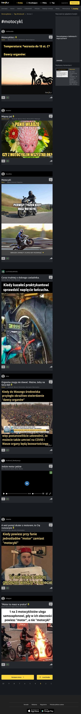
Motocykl (6, 180)
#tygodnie (19, 182)
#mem (12, 280)
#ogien (13, 606)
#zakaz (12, 469)
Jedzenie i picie (5, 118)
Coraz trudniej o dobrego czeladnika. (20, 277)
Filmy (45, 3)
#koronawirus (35, 387)
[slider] (16, 494)
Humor (12, 8)
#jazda (9, 182)
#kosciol (16, 387)
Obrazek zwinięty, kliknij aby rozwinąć (26, 252)
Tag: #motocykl (19, 14)
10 (3, 683)
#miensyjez (37, 118)
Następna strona (17, 677)
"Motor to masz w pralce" (15, 604)
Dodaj (20, 3)
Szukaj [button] (75, 9)
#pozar (3, 606)
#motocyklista (30, 118)
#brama (21, 469)
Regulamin (43, 704)
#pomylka (14, 530)
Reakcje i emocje (47, 8)
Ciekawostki (28, 8)
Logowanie (64, 3)
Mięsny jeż (7, 116)
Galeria (19, 8)
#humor (9, 280)
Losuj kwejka (44, 677)
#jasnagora (29, 387)
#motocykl (15, 39)
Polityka (37, 8)
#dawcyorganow (30, 39)
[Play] (3, 493)
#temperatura (22, 39)
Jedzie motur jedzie (11, 466)
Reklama (34, 704)
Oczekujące (32, 3)
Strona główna (6, 14)
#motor (24, 118)
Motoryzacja (66, 8)
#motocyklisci (22, 387)
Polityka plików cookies (57, 704)
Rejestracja (74, 3)
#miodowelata (21, 530)
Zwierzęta (4, 8)
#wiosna (10, 39)
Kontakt (26, 704)
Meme (2, 182)
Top (53, 3)
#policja (20, 118)
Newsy (58, 8)
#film (2, 469)
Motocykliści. (9, 37)
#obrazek (3, 280)
